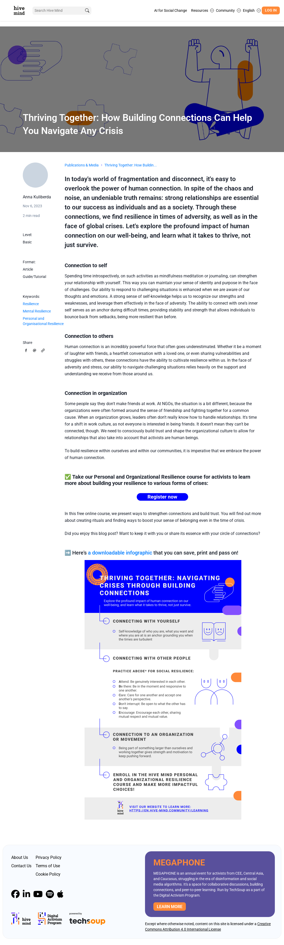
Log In (271, 10)
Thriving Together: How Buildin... (130, 165)
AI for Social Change (170, 10)
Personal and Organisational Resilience (43, 321)
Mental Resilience (37, 311)
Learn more (169, 906)
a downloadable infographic (120, 553)
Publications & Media (82, 165)
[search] (87, 11)
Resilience (31, 304)
